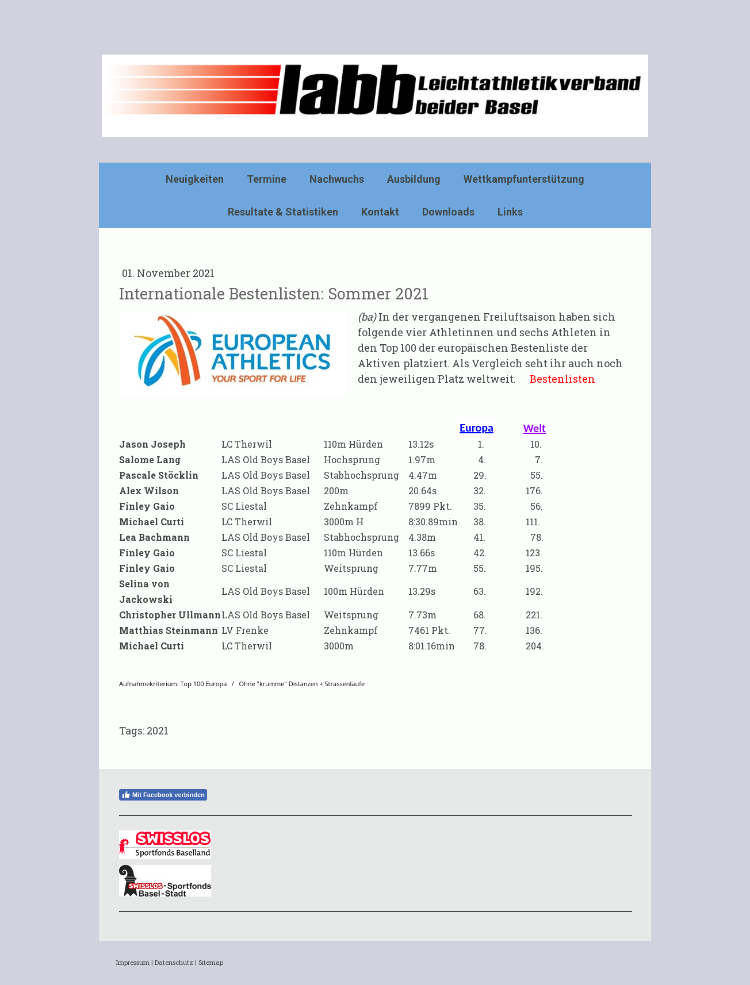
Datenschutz (174, 962)
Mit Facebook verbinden (163, 794)
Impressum (133, 962)
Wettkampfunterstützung (524, 179)
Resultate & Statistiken (283, 212)
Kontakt (380, 212)
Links (510, 212)
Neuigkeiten (195, 179)
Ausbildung (414, 179)
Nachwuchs (336, 179)
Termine (266, 179)
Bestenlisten (562, 379)
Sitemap (210, 962)
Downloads (448, 212)
